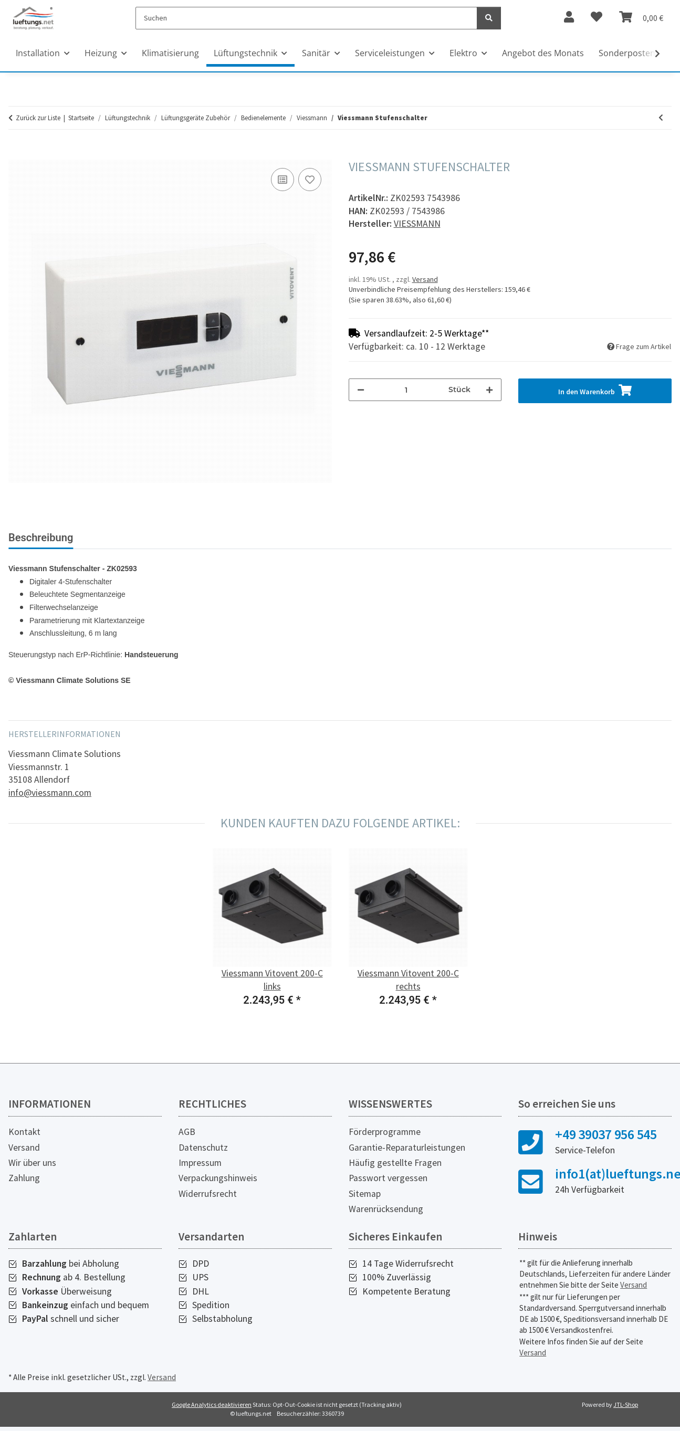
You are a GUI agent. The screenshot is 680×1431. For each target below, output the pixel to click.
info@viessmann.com (49, 792)
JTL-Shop (625, 1404)
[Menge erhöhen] (489, 390)
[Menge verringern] (360, 390)
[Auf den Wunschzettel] (309, 179)
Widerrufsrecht (208, 1193)
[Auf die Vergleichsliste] (282, 179)
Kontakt (24, 1132)
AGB (187, 1132)
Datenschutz (203, 1147)
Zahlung (24, 1178)
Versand (425, 279)
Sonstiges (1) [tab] (200, 537)
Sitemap (365, 1193)
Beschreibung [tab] (40, 537)
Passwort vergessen (388, 1178)
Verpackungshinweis (218, 1178)
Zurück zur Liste (38, 117)
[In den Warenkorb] (16, 154)
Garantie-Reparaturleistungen (407, 1147)
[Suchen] (306, 18)
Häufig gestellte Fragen (395, 1163)
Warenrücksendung (386, 1209)
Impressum (200, 1163)
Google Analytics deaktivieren (212, 1404)
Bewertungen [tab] (121, 537)
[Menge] (407, 390)
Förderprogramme (385, 1132)
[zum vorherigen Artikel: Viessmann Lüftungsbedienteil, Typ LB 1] (661, 118)
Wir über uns (32, 1163)
